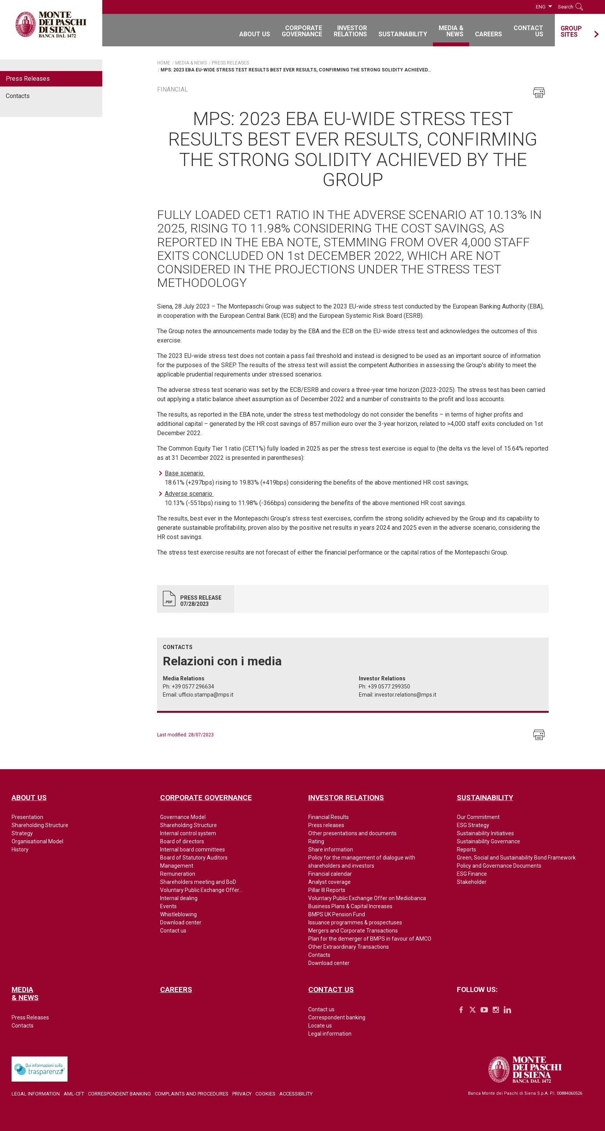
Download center (180, 922)
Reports (466, 849)
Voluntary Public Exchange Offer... (201, 890)
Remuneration (177, 874)
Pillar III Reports (326, 890)
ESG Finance (472, 874)
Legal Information (36, 1094)
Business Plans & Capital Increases (350, 906)
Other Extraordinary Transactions (348, 947)
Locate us (320, 1025)
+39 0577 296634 (193, 686)
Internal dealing (179, 898)
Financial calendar (330, 874)
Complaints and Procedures (191, 1094)
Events (168, 906)
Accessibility (296, 1094)
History (20, 849)
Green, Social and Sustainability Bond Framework (516, 858)
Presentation (27, 817)
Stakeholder (472, 882)
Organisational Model (37, 841)
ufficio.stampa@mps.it (206, 695)
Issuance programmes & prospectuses (355, 922)
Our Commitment (478, 817)
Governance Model (183, 817)
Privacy (242, 1094)
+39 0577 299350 (389, 686)
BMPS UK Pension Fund (336, 914)
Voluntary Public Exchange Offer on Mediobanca (367, 898)
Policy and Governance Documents (499, 866)
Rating (316, 841)
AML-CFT (74, 1094)
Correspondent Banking (119, 1094)
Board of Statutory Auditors (194, 858)
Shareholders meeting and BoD (198, 882)
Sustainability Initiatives (485, 833)
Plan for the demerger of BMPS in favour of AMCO (369, 939)
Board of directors (182, 841)
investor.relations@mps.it (405, 695)
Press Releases (28, 78)
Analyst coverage (329, 882)
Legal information (330, 1034)
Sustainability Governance (488, 841)
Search (565, 7)
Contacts (18, 96)
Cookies (265, 1094)
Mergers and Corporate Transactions (353, 931)
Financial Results (328, 817)
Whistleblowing (178, 914)
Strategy (22, 833)
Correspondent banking (336, 1017)
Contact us (173, 931)
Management (176, 866)
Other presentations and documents (352, 833)
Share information (330, 849)
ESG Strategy (473, 825)
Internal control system (188, 833)
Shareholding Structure (40, 825)
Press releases (326, 825)
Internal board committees (192, 849)
